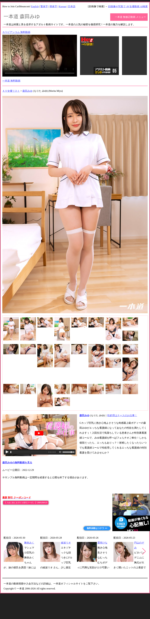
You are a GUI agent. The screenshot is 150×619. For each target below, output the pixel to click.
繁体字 (44, 6)
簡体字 (53, 6)
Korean (62, 6)
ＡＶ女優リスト (11, 91)
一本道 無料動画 (11, 80)
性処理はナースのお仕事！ (122, 415)
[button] (144, 551)
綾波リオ (66, 542)
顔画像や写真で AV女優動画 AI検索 (128, 6)
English (35, 6)
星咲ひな (102, 542)
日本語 (71, 6)
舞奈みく (29, 542)
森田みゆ (27, 91)
